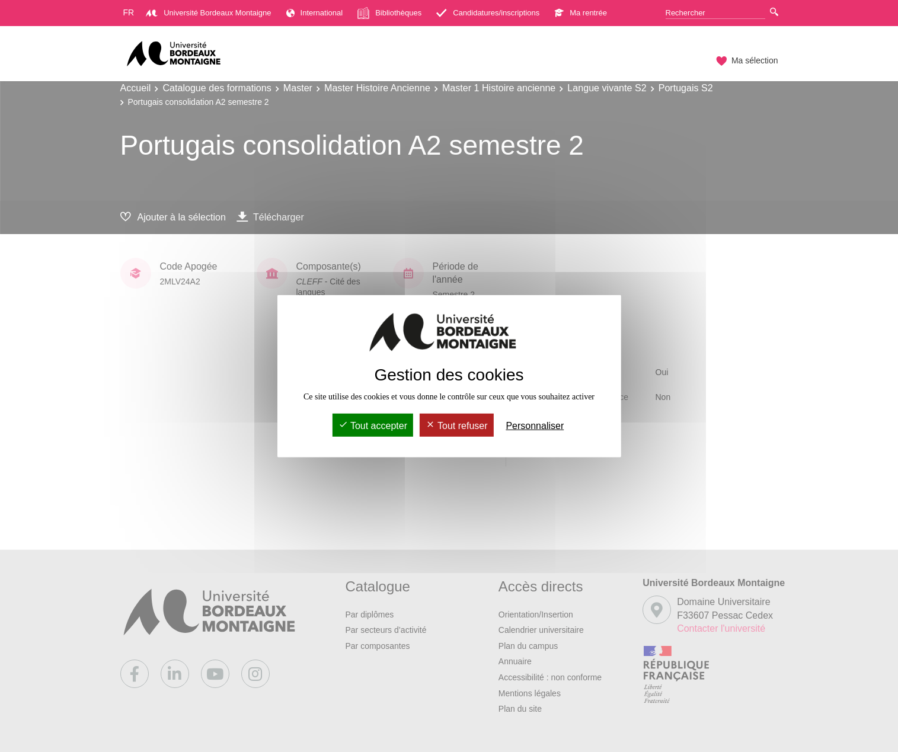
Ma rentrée (580, 12)
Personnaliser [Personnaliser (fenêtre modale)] (535, 426)
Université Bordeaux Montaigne (208, 12)
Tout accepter (372, 426)
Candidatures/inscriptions (487, 12)
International (314, 12)
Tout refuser (457, 426)
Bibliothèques (389, 13)
